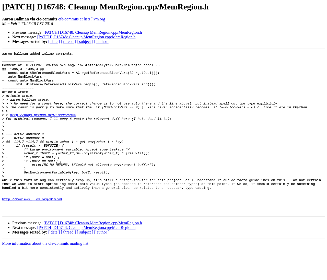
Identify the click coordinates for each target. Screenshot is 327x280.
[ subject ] (85, 41)
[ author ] (102, 41)
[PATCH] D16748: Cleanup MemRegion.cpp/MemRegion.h (93, 32)
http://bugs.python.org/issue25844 (43, 127)
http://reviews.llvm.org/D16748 (32, 229)
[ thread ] (68, 41)
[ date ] (54, 41)
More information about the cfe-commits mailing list (45, 275)
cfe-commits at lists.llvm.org (81, 19)
